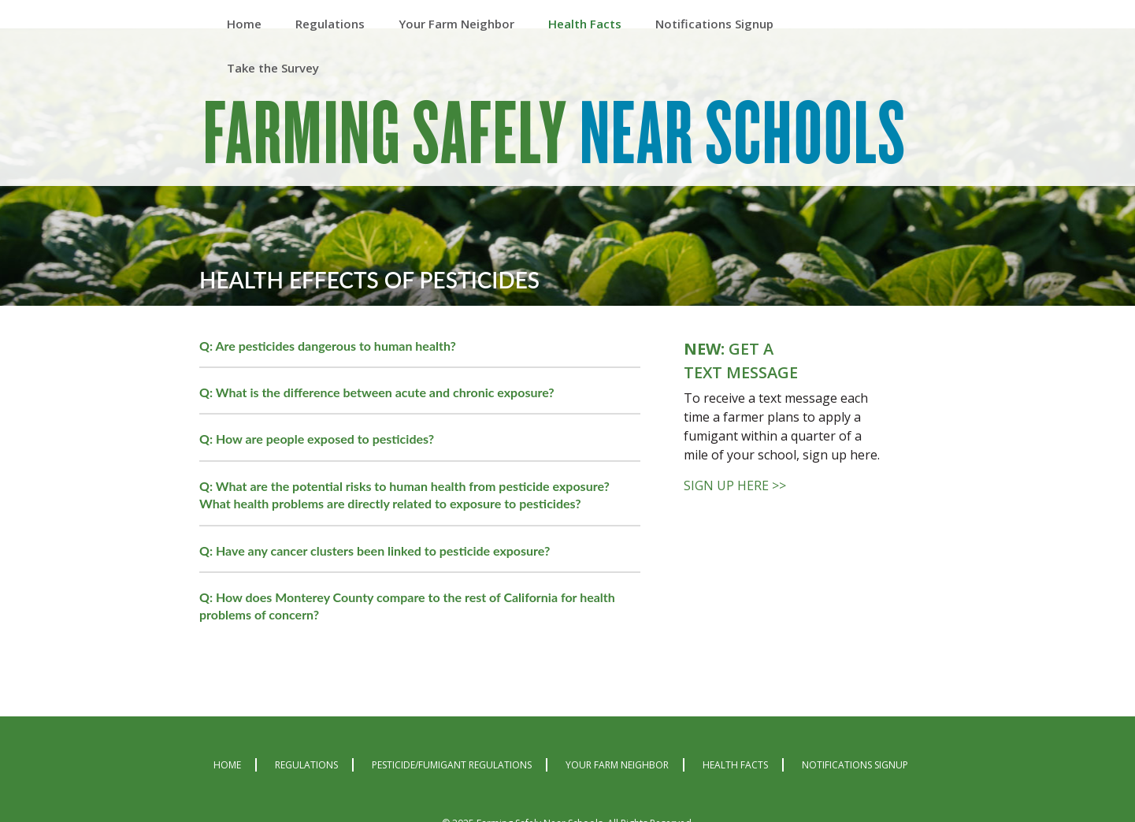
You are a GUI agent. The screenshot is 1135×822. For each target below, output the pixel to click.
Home (227, 765)
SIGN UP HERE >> (735, 485)
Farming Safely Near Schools (555, 135)
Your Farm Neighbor (617, 765)
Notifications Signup (855, 765)
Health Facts (735, 765)
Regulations (306, 765)
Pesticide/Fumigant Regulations (452, 765)
